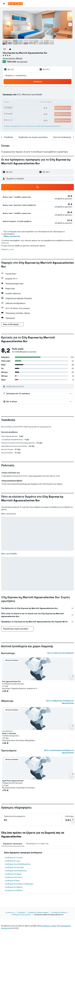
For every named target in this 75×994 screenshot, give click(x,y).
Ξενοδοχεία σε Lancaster (14, 857)
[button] (4, 3)
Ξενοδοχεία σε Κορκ (12, 881)
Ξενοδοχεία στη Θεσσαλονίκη (16, 871)
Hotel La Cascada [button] (9, 733)
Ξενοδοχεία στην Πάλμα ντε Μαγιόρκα (19, 884)
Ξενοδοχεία (21, 912)
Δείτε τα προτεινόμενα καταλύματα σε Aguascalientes (59, 751)
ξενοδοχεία (45, 926)
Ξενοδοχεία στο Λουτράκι (14, 867)
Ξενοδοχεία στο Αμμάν (13, 874)
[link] (70, 196)
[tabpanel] (37, 871)
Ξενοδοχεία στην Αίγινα (13, 877)
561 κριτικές (22, 61)
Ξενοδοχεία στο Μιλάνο (13, 890)
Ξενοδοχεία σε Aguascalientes (21, 914)
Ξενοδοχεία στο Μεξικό (58, 912)
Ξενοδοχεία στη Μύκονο (14, 887)
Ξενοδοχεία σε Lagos (12, 861)
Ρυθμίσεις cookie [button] (7, 249)
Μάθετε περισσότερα (12, 236)
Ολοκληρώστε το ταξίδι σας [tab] (37, 844)
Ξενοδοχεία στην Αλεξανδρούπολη (17, 864)
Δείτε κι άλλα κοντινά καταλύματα (60, 653)
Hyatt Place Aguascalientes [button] (12, 781)
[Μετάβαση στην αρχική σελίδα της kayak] (15, 3)
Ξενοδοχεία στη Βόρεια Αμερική (38, 912)
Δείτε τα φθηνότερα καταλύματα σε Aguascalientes (60, 702)
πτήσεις (54, 926)
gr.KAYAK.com (10, 912)
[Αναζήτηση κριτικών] (39, 386)
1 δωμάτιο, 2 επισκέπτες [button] (16, 75)
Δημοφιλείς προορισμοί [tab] (12, 844)
